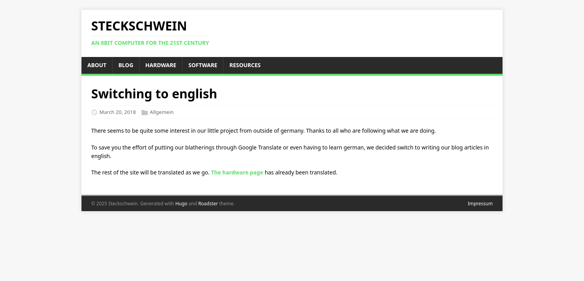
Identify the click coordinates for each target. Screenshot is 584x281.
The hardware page (237, 172)
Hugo (181, 203)
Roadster (208, 203)
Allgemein (161, 112)
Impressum (480, 203)
